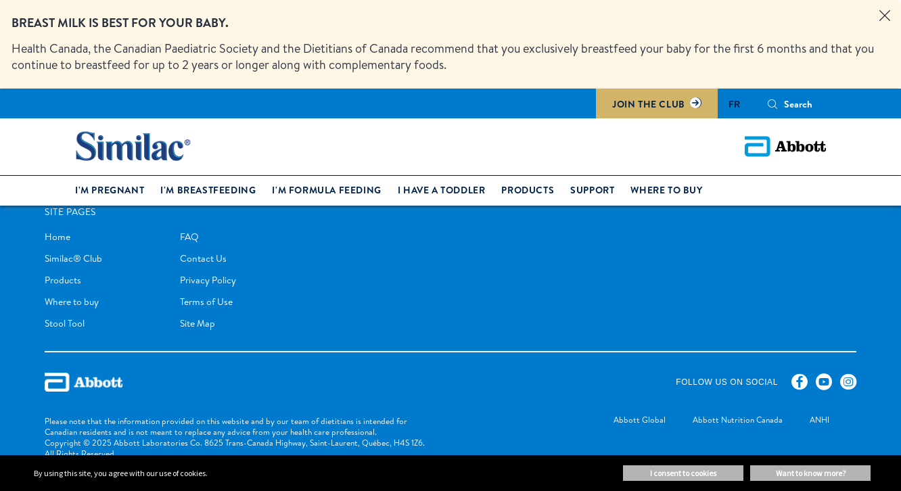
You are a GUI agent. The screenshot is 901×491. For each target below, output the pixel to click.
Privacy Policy (208, 280)
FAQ (189, 236)
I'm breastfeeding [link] (208, 190)
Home (57, 236)
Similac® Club (73, 258)
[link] (626, 421)
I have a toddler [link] (442, 190)
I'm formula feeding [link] (326, 190)
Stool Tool (65, 323)
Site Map (197, 323)
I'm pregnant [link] (109, 190)
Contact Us (203, 258)
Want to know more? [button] (811, 473)
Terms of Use (206, 301)
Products (63, 280)
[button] (772, 104)
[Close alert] (884, 16)
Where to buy (72, 301)
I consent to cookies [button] (683, 473)
